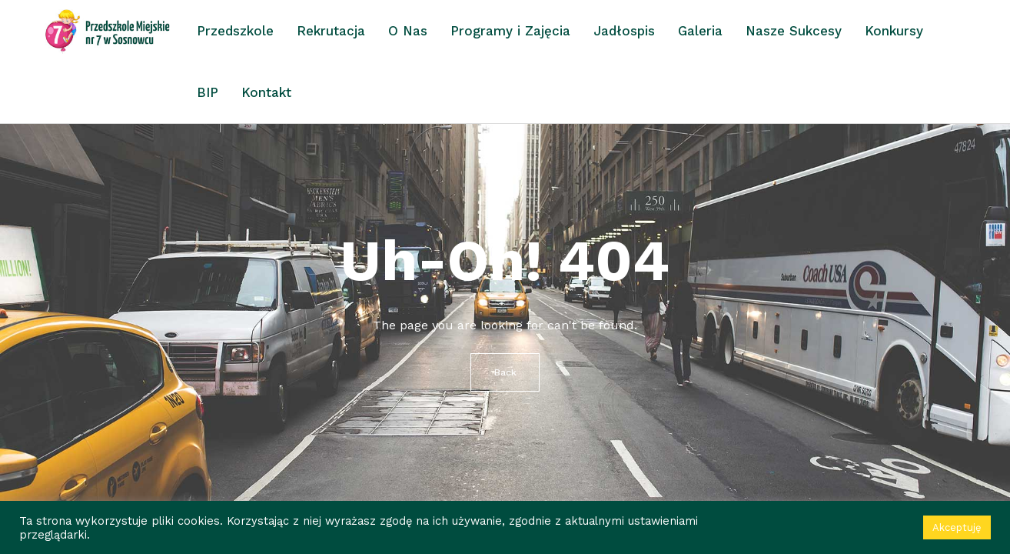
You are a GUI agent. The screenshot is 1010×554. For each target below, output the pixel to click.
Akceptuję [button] (957, 527)
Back (505, 372)
